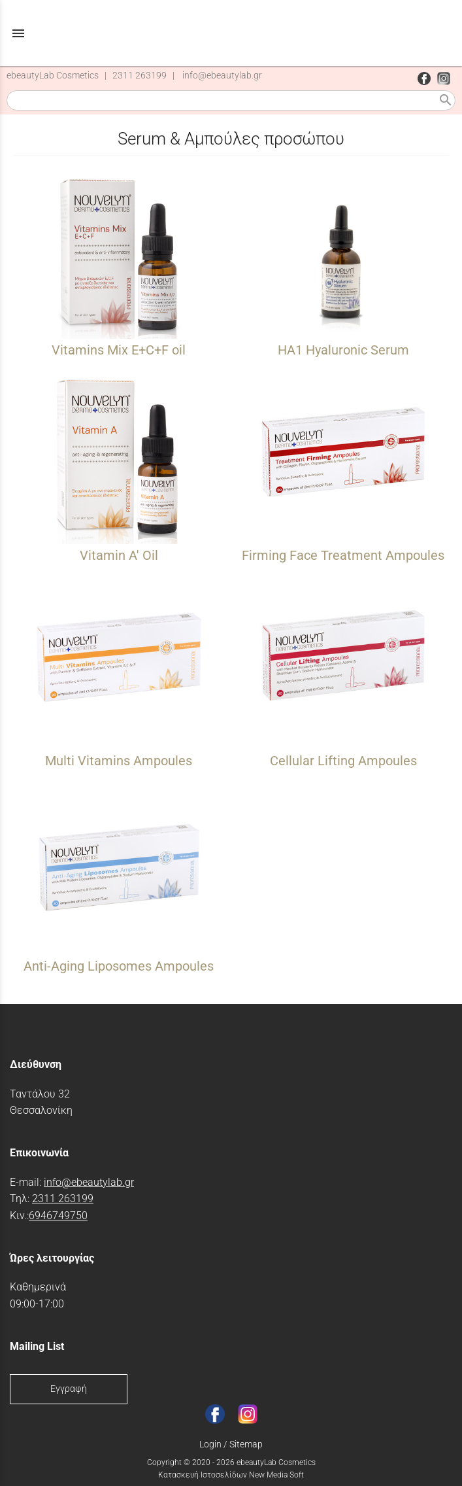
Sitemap (246, 1444)
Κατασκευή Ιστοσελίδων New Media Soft (231, 1474)
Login (210, 1444)
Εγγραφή (68, 1388)
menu (18, 33)
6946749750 (58, 1215)
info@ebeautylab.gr (222, 75)
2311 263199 (139, 75)
